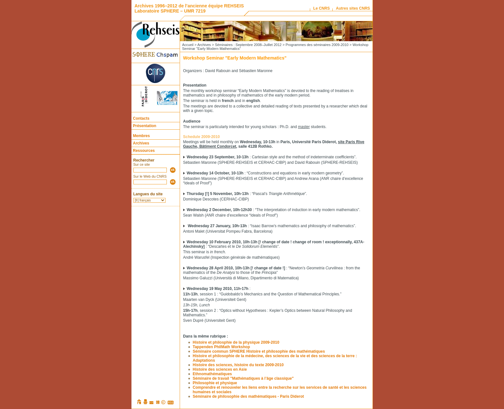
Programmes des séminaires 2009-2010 (316, 45)
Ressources (144, 150)
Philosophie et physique (215, 383)
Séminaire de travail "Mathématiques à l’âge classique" (243, 378)
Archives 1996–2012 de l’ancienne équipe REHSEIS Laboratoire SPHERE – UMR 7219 (189, 8)
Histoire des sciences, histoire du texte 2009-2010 (238, 365)
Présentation (145, 126)
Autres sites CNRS (353, 8)
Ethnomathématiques (212, 374)
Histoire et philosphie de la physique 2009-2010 (236, 342)
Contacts (141, 118)
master (304, 127)
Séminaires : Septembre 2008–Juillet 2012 (248, 45)
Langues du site (148, 194)
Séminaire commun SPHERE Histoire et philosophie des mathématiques (259, 351)
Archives (141, 143)
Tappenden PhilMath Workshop (221, 347)
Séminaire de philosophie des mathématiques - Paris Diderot (248, 396)
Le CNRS (321, 8)
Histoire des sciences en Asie (220, 369)
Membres (141, 136)
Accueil (188, 45)
